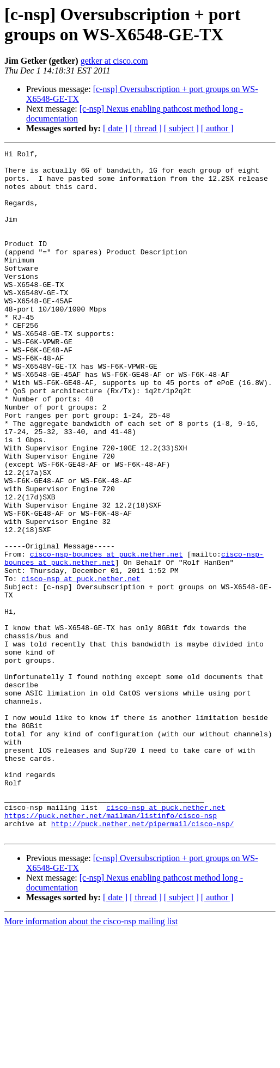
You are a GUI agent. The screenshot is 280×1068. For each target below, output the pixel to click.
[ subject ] (181, 128)
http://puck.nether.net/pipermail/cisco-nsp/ (142, 959)
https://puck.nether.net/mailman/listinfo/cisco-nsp (110, 949)
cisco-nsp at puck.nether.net (80, 665)
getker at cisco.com (114, 60)
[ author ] (217, 128)
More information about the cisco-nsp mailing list (91, 1058)
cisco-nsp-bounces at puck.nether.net (106, 635)
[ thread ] (146, 128)
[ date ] (115, 128)
